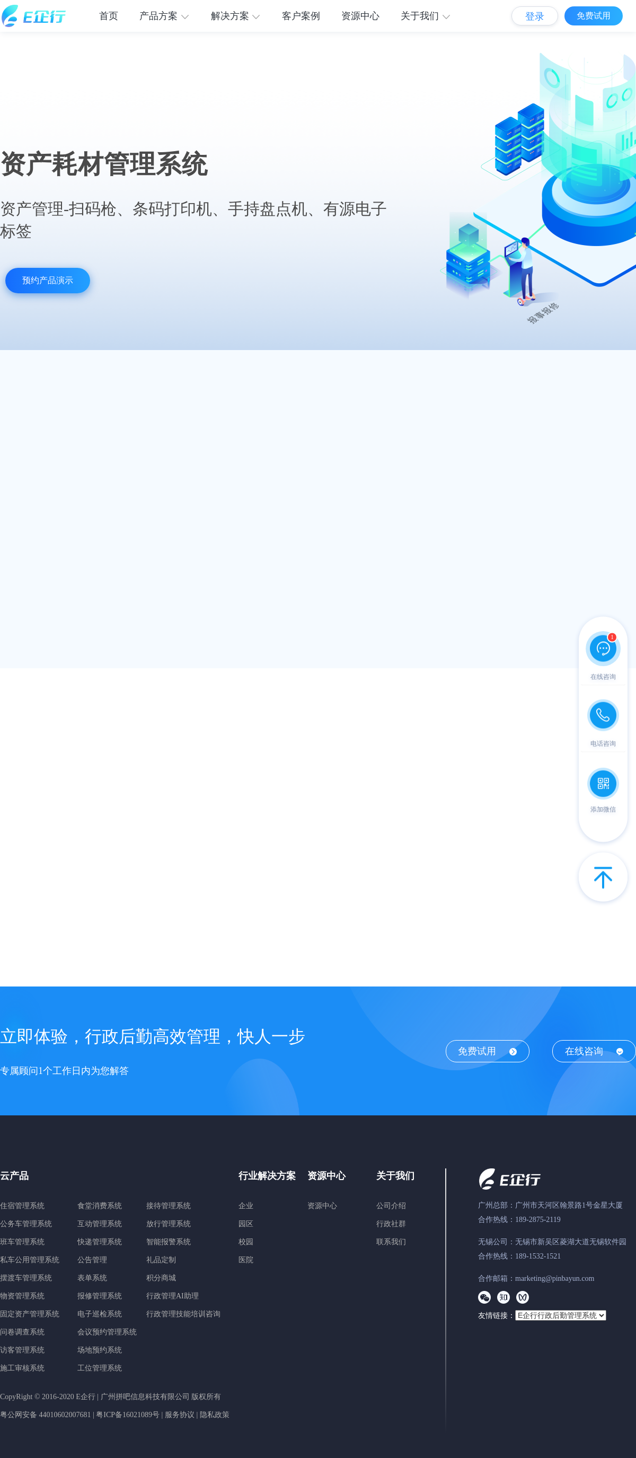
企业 (245, 1206)
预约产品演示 (47, 280)
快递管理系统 (99, 1242)
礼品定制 (161, 1260)
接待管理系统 (168, 1206)
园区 (245, 1224)
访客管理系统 (22, 1350)
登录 (534, 16)
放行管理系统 (168, 1224)
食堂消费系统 (99, 1206)
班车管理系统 (22, 1242)
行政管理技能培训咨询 (183, 1314)
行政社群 (391, 1224)
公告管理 (92, 1260)
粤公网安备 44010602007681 (45, 1415)
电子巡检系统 (99, 1314)
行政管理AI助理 (172, 1296)
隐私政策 (214, 1415)
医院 (245, 1260)
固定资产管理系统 (29, 1314)
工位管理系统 (99, 1368)
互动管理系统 (99, 1224)
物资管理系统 (22, 1296)
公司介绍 (391, 1206)
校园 (245, 1242)
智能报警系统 (168, 1242)
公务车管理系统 (26, 1224)
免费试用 (594, 15)
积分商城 (161, 1278)
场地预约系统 (99, 1350)
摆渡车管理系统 (26, 1278)
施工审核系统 (22, 1368)
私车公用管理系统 (29, 1260)
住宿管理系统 (22, 1206)
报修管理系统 (99, 1296)
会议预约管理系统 (107, 1332)
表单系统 (92, 1278)
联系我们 (391, 1242)
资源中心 (360, 16)
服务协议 (180, 1415)
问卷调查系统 (22, 1332)
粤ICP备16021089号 (128, 1415)
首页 (108, 16)
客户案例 (301, 16)
